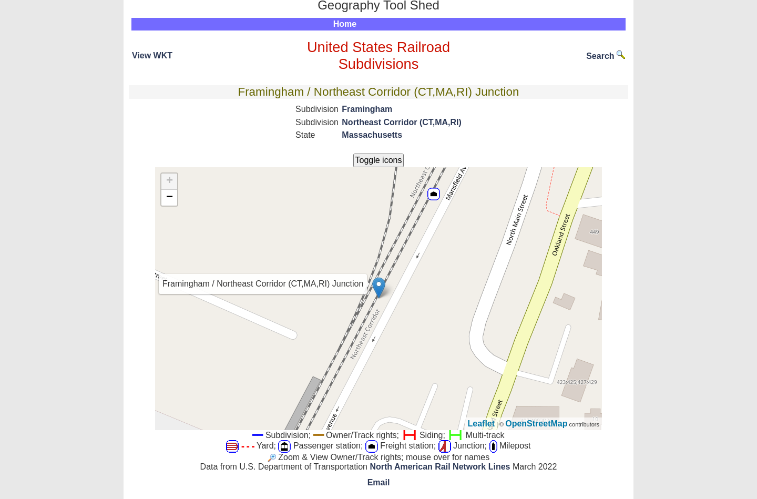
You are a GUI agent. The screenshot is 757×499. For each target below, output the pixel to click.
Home (344, 23)
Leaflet (481, 423)
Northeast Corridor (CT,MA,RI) (402, 122)
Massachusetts (372, 134)
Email (378, 482)
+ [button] (169, 181)
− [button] (169, 198)
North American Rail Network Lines (440, 466)
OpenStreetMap (536, 423)
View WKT (152, 55)
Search (605, 56)
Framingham (367, 109)
